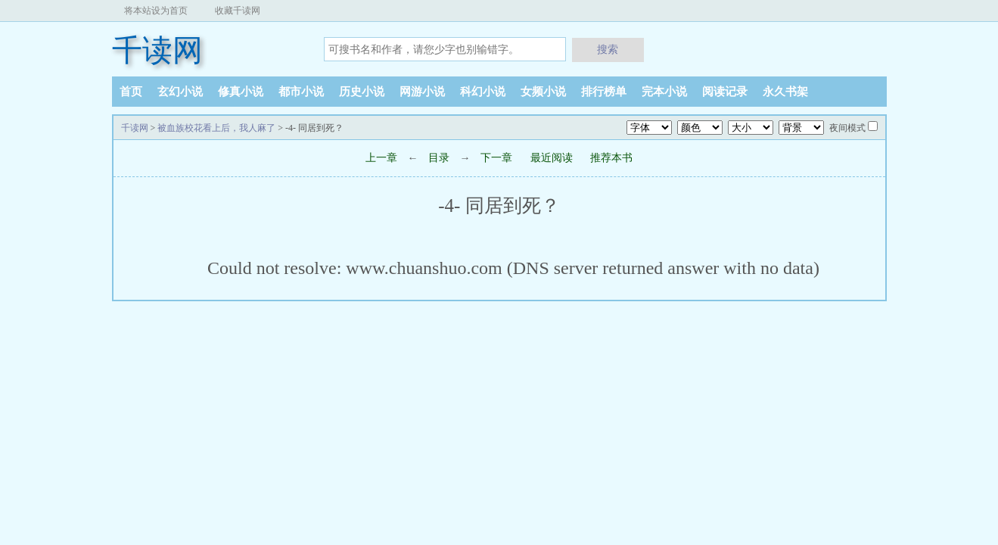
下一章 (497, 158)
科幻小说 (482, 92)
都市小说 (301, 92)
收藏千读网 (237, 10)
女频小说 (543, 92)
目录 (438, 158)
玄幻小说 (180, 92)
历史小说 (361, 92)
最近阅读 (551, 158)
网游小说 (422, 92)
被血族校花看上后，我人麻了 (216, 128)
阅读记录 (725, 92)
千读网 (157, 50)
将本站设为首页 (156, 10)
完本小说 (664, 92)
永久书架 (785, 92)
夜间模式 (847, 128)
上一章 (381, 158)
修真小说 (240, 92)
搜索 (607, 49)
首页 (131, 92)
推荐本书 (611, 158)
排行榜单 (603, 92)
